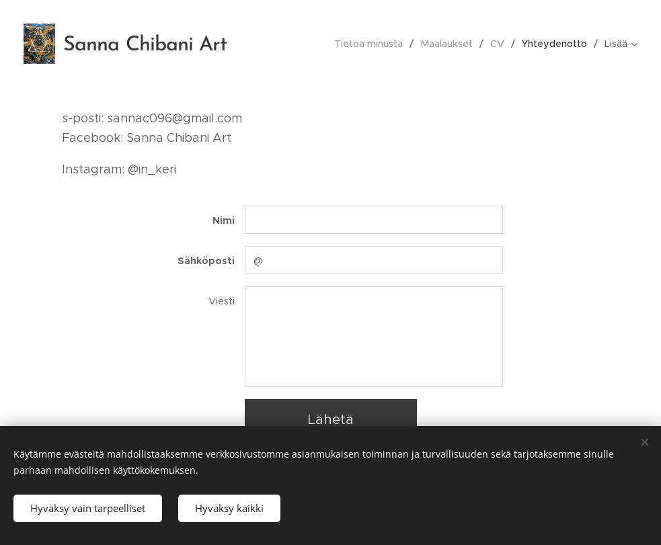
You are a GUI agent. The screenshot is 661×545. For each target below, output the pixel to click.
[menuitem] (375, 43)
